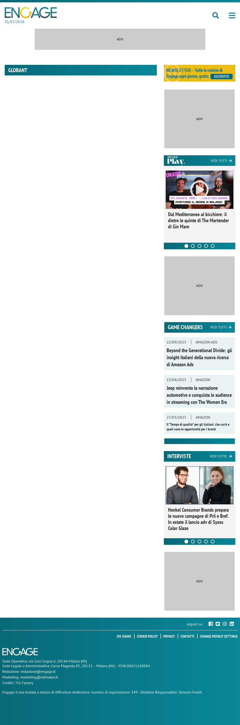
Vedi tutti (219, 161)
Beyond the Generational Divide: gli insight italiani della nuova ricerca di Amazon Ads (199, 357)
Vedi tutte (218, 456)
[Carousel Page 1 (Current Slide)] (186, 246)
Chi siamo (124, 636)
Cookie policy (147, 636)
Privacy (169, 636)
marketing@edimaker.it (39, 677)
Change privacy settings (219, 636)
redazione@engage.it (38, 671)
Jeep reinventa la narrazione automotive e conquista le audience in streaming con (199, 395)
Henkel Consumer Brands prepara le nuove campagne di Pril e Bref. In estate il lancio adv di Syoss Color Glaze (198, 519)
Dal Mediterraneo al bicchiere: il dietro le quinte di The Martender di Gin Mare (198, 220)
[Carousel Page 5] (212, 246)
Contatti (187, 636)
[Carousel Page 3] (199, 246)
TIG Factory (24, 682)
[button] (232, 15)
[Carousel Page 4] (206, 246)
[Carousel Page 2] (193, 246)
